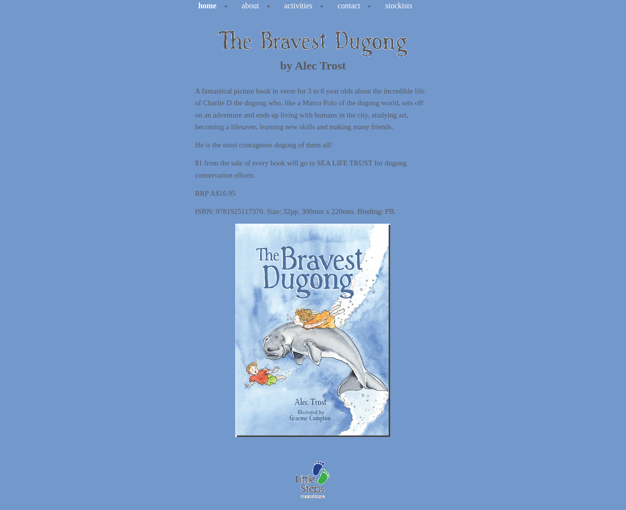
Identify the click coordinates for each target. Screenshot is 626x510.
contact (348, 5)
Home (207, 5)
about (250, 5)
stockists (398, 5)
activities (298, 5)
